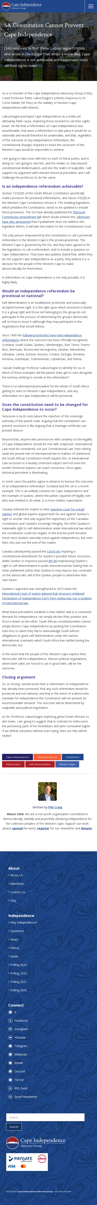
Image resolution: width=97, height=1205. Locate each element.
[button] (91, 6)
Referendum (13, 764)
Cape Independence (17, 757)
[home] (22, 6)
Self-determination (40, 764)
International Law (47, 757)
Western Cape (67, 764)
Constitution (72, 757)
